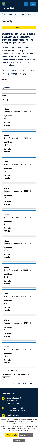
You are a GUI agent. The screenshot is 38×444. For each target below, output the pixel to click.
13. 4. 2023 (8, 356)
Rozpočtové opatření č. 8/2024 (18, 164)
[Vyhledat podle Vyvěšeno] (19, 91)
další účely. (23, 423)
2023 (32, 70)
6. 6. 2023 (7, 224)
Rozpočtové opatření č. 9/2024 (18, 112)
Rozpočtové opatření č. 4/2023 (18, 349)
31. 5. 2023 (8, 250)
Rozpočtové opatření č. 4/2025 (18, 323)
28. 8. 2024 (8, 171)
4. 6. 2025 (7, 277)
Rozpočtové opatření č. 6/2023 (18, 244)
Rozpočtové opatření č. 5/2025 (18, 270)
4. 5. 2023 (7, 303)
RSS (25, 27)
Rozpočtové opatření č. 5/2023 (18, 296)
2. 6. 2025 (7, 330)
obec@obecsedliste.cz (17, 411)
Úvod (3, 14)
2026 (24, 74)
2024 (7, 74)
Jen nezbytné (25, 435)
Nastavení (19, 441)
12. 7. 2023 (8, 145)
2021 (15, 70)
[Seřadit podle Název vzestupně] (8, 79)
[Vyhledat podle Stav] (19, 100)
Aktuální (7, 125)
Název (4, 80)
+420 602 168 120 (16, 408)
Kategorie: (6, 70)
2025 (15, 74)
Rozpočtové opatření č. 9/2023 (18, 138)
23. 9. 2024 (8, 118)
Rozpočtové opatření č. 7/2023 (18, 217)
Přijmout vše (12, 435)
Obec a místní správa (17, 14)
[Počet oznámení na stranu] (6, 377)
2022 (24, 70)
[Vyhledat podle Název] (19, 83)
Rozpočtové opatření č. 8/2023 (18, 191)
